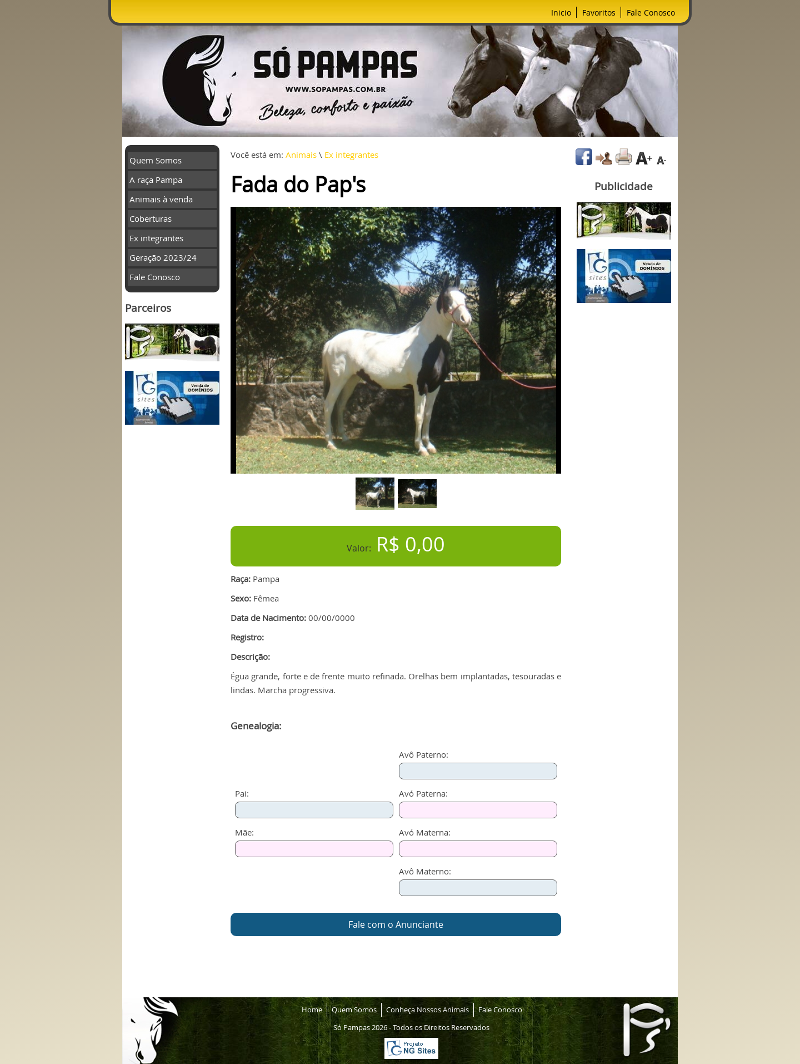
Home (312, 1010)
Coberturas (150, 218)
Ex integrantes (156, 237)
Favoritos (599, 12)
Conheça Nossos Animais (427, 1010)
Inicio (561, 12)
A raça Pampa (155, 179)
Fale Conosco (651, 12)
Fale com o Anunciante (395, 924)
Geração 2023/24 (163, 257)
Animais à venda (161, 199)
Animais (301, 154)
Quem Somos (155, 160)
